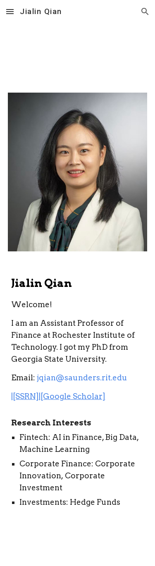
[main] (78, 413)
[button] (10, 11)
